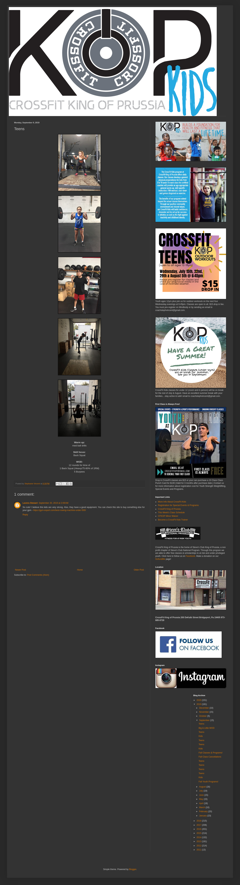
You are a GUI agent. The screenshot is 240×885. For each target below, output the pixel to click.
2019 (199, 704)
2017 (199, 825)
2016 (199, 829)
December (204, 708)
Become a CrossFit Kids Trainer (173, 520)
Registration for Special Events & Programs (178, 505)
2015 (199, 833)
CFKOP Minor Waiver (168, 516)
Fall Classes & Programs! (210, 752)
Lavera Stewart (30, 503)
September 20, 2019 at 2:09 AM (53, 503)
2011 (199, 849)
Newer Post (20, 570)
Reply (25, 514)
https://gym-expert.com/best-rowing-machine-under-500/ (59, 510)
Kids (201, 736)
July (201, 791)
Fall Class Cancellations (210, 757)
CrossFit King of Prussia (169, 509)
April (201, 803)
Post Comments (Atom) (38, 575)
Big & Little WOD (206, 728)
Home (80, 570)
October (203, 716)
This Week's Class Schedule (171, 512)
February (203, 811)
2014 (199, 837)
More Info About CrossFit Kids (172, 502)
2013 (199, 841)
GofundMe (160, 559)
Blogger (132, 869)
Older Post (139, 570)
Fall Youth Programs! (208, 781)
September (204, 720)
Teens (201, 724)
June (201, 795)
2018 (199, 821)
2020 (199, 700)
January (203, 815)
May (201, 799)
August (202, 787)
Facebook (190, 556)
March (202, 807)
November (204, 712)
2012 (199, 845)
